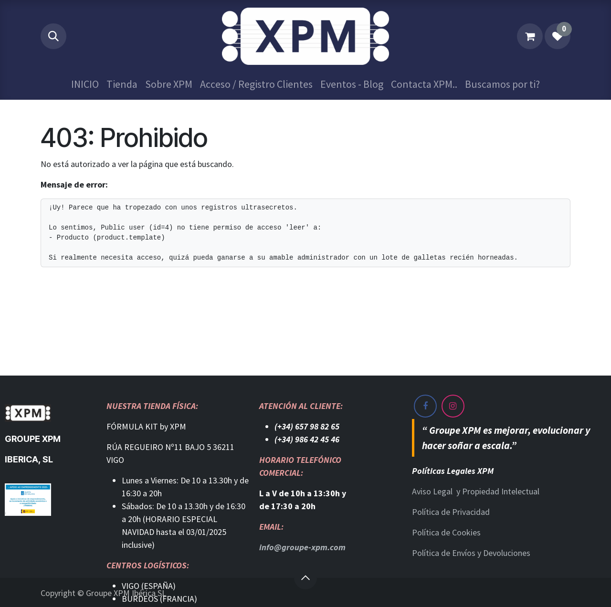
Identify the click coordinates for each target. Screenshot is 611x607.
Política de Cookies (446, 532)
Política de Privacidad (451, 511)
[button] (53, 36)
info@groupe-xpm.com (302, 547)
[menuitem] (85, 84)
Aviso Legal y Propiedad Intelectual (475, 491)
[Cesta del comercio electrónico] (530, 36)
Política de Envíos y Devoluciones (471, 552)
